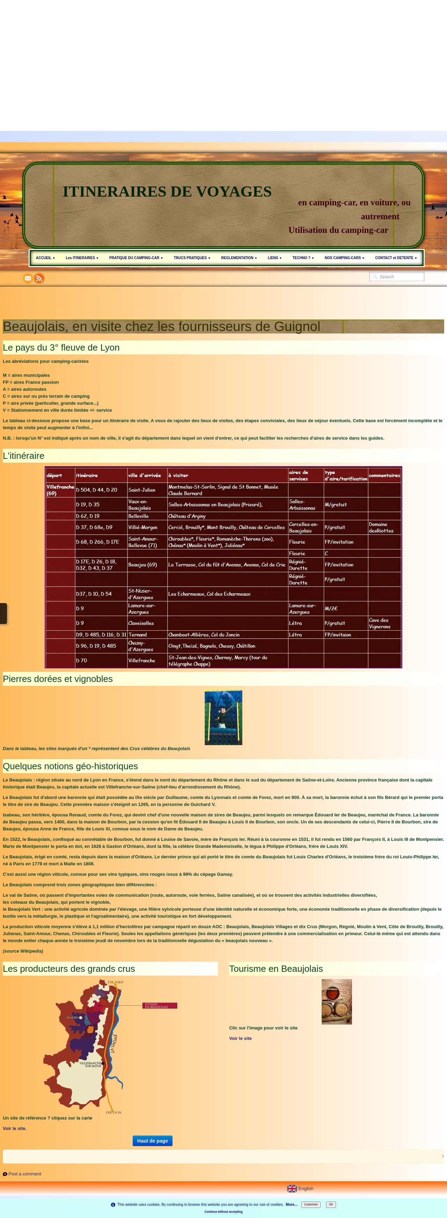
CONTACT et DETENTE (396, 258)
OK (331, 1204)
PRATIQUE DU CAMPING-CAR (136, 258)
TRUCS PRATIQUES (192, 258)
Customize (311, 1204)
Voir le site (240, 1038)
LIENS (275, 258)
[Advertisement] (209, 49)
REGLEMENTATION (239, 258)
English (301, 1188)
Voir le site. (15, 1128)
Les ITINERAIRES (82, 258)
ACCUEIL (45, 258)
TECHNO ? (303, 258)
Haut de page (152, 1141)
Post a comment (24, 1173)
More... (292, 1204)
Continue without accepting (224, 1211)
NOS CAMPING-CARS (345, 258)
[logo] (223, 205)
